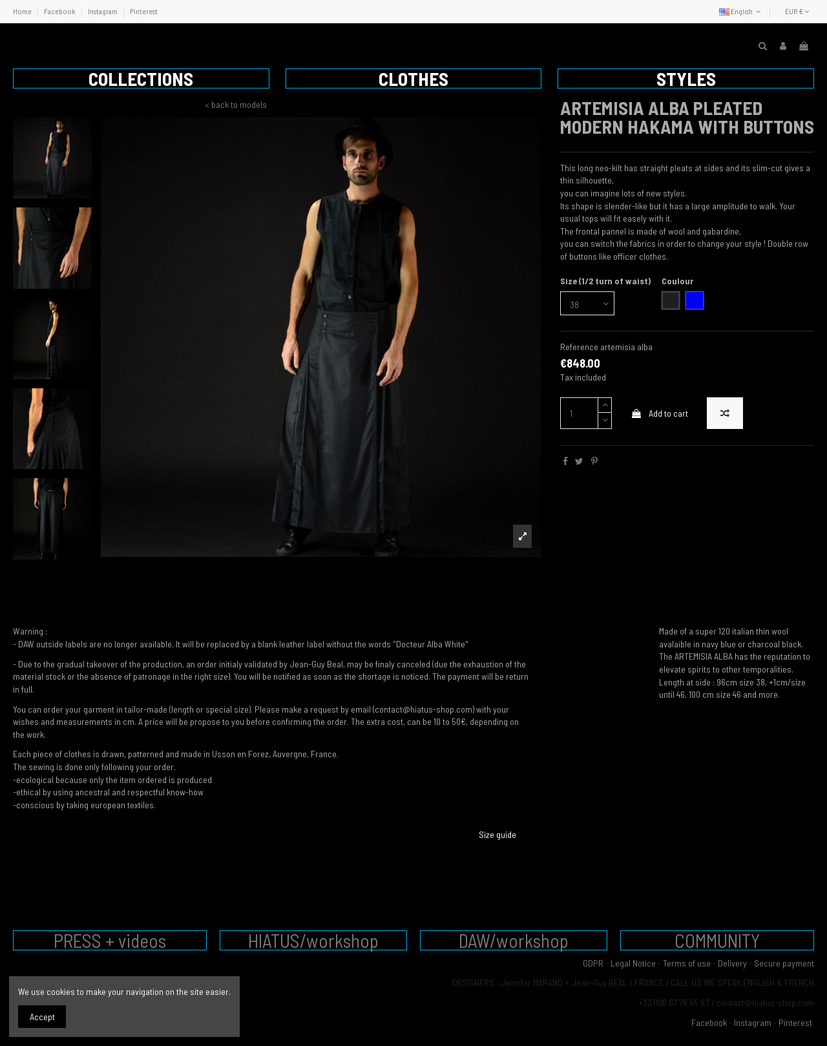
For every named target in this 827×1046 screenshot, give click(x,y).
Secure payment (784, 962)
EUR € (797, 11)
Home (23, 11)
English (741, 11)
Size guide (497, 834)
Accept (42, 1016)
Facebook (60, 11)
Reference (579, 346)
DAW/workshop (514, 940)
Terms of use (687, 962)
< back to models (236, 104)
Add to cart (659, 413)
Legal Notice (633, 962)
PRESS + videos (110, 940)
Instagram (103, 11)
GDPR (593, 962)
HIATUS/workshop (313, 940)
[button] (141, 78)
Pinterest (144, 11)
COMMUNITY (717, 940)
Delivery (732, 962)
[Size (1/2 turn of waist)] (587, 303)
